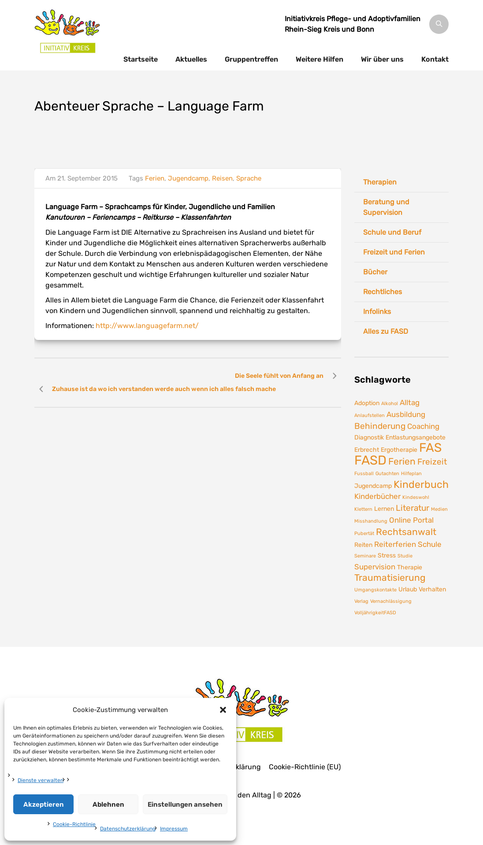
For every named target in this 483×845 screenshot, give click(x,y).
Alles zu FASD (385, 331)
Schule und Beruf (392, 232)
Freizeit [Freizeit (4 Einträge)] (432, 462)
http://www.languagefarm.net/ (147, 325)
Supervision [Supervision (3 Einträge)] (374, 566)
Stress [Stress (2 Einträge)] (387, 555)
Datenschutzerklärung (128, 829)
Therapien (380, 182)
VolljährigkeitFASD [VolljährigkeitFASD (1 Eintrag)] (375, 613)
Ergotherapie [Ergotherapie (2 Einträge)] (399, 450)
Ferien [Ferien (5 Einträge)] (402, 461)
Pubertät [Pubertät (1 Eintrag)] (364, 533)
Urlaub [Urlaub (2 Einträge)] (407, 589)
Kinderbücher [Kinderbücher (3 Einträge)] (377, 496)
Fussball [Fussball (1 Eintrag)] (364, 473)
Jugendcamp (188, 178)
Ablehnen (108, 804)
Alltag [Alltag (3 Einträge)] (410, 402)
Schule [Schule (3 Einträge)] (430, 544)
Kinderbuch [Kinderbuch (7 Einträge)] (421, 484)
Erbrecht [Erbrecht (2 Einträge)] (366, 450)
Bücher (375, 272)
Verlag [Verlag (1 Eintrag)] (361, 601)
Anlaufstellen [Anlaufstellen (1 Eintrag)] (369, 415)
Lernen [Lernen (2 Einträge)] (384, 509)
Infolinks (377, 311)
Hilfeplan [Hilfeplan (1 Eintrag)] (411, 473)
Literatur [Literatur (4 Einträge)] (412, 508)
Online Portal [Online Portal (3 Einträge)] (411, 520)
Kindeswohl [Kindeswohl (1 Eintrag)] (415, 497)
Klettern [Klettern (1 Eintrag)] (363, 509)
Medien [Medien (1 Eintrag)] (439, 509)
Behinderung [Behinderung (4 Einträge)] (379, 426)
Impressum (174, 829)
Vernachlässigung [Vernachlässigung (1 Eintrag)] (391, 601)
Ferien (154, 178)
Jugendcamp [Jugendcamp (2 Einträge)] (373, 486)
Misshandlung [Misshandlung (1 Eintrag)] (370, 521)
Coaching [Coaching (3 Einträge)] (423, 426)
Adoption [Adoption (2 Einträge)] (366, 403)
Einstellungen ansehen (185, 804)
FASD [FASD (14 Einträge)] (370, 460)
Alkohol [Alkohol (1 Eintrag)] (389, 403)
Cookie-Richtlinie (74, 824)
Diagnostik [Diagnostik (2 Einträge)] (369, 437)
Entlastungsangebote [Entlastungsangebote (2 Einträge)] (416, 437)
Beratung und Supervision (386, 207)
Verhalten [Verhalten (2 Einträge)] (432, 589)
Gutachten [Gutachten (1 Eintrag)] (387, 473)
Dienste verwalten (40, 780)
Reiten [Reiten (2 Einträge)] (363, 545)
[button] (223, 709)
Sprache (248, 178)
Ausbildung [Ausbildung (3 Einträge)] (405, 414)
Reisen (222, 178)
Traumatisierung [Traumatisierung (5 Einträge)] (390, 577)
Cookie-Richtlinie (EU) (305, 767)
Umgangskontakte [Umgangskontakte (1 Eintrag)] (375, 590)
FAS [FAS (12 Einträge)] (430, 447)
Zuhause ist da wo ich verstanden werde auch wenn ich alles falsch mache (164, 389)
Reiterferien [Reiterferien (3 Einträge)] (395, 544)
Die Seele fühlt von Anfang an (279, 376)
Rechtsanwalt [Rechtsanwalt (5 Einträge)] (406, 532)
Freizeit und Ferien (394, 252)
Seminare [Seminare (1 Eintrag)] (365, 556)
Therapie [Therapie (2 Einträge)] (409, 567)
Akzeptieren (43, 804)
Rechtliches (382, 292)
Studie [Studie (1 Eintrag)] (405, 556)
